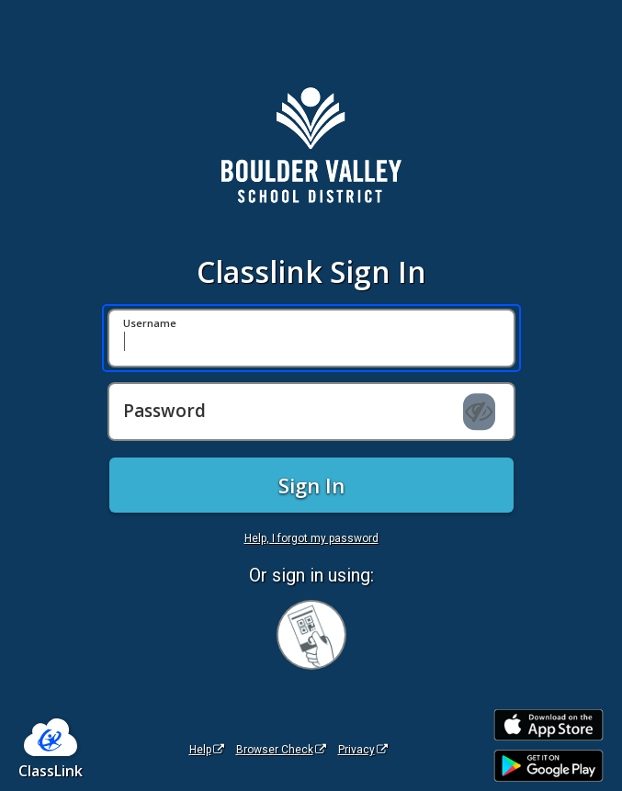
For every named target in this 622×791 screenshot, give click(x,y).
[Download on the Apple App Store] (548, 725)
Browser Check (281, 749)
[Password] (311, 411)
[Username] (311, 338)
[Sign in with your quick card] (311, 635)
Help (206, 749)
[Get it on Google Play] (548, 765)
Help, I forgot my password (311, 538)
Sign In (311, 485)
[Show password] (479, 411)
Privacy (363, 749)
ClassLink (50, 771)
